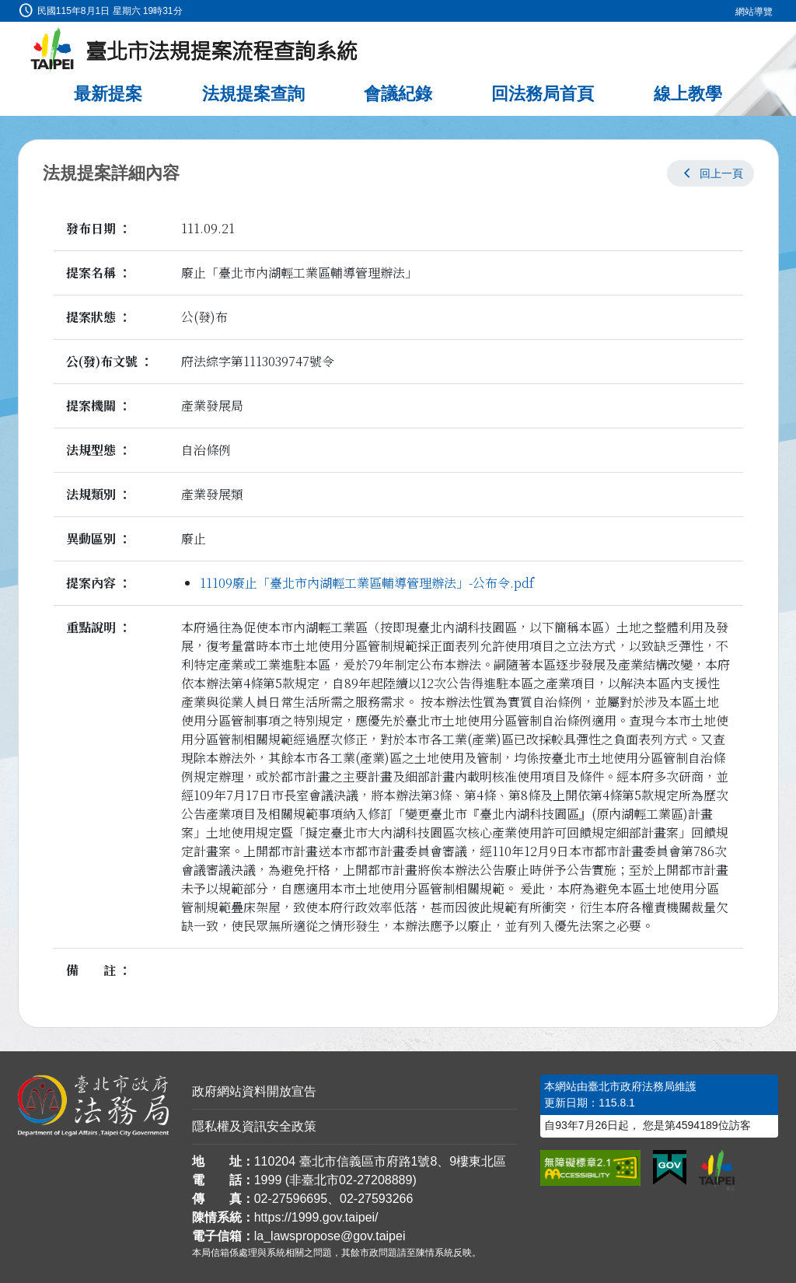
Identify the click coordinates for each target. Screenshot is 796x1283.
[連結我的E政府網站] (669, 1168)
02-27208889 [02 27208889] (375, 1180)
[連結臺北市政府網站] (717, 1170)
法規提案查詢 (253, 93)
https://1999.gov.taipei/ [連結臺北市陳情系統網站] (316, 1217)
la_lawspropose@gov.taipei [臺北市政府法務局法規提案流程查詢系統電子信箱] (330, 1236)
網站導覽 (754, 11)
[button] (710, 173)
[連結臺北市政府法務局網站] (93, 1106)
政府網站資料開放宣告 (254, 1091)
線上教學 (688, 93)
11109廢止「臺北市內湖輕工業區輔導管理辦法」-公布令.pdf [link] (367, 583)
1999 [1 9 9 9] (268, 1180)
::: (5, 9)
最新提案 (108, 93)
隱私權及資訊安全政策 (254, 1126)
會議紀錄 (398, 93)
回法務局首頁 (542, 93)
